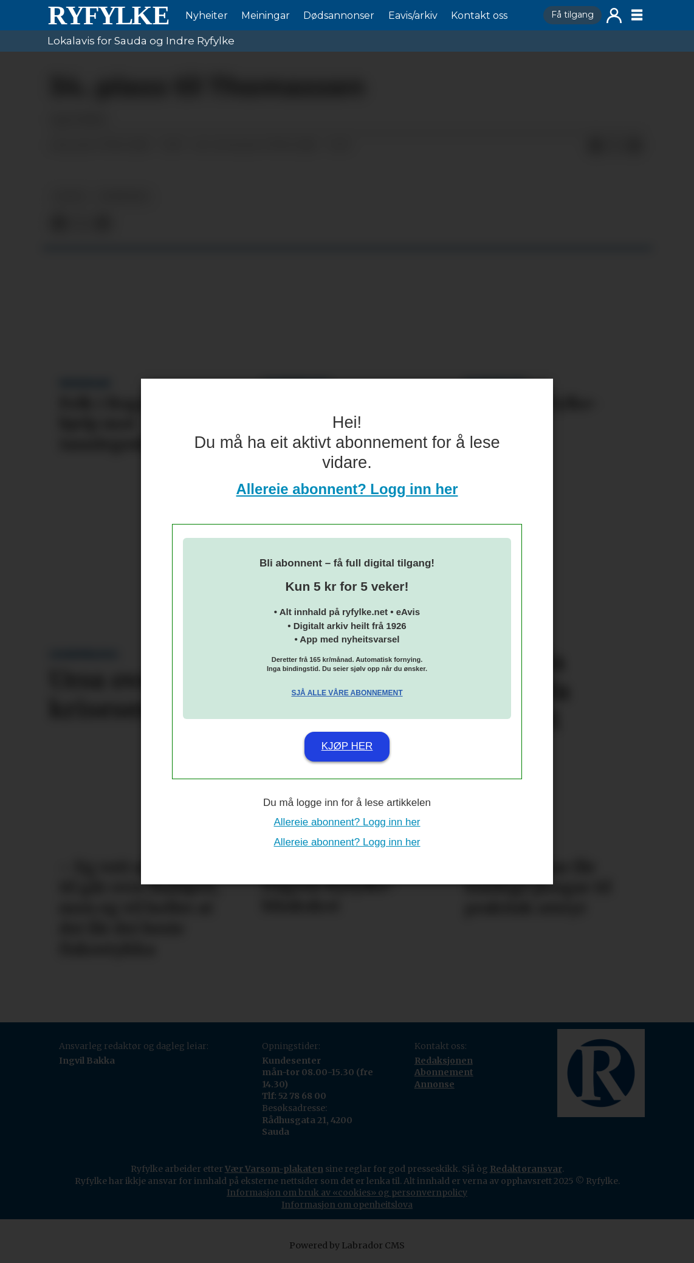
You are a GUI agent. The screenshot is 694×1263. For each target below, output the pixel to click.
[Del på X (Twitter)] (615, 146)
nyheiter (123, 196)
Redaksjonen (443, 1060)
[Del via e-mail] (634, 146)
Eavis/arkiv (413, 15)
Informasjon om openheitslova (347, 1204)
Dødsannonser (338, 15)
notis (69, 196)
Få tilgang (572, 14)
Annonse (434, 1084)
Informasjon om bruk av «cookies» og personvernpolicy (347, 1192)
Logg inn (614, 15)
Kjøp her (347, 746)
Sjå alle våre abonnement (346, 693)
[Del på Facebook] (595, 146)
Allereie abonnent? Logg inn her (347, 489)
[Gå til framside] (108, 15)
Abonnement (443, 1072)
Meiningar (265, 15)
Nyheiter (206, 15)
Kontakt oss (479, 15)
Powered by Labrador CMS (347, 1245)
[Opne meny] (637, 15)
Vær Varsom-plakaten (274, 1168)
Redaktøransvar (526, 1168)
